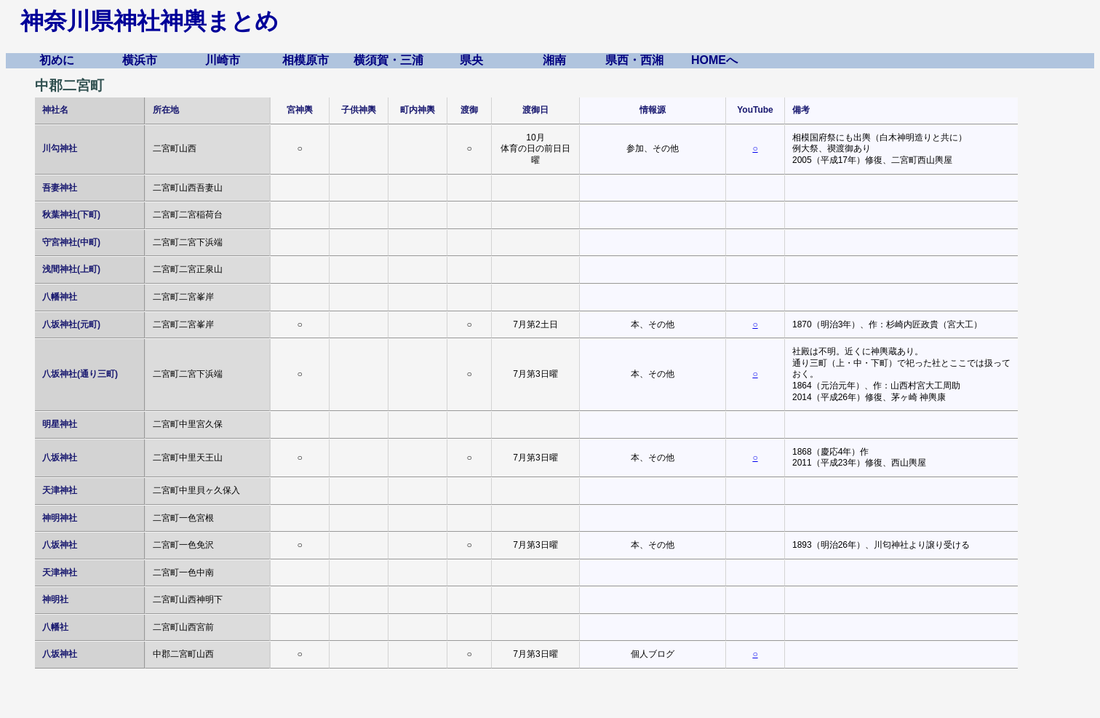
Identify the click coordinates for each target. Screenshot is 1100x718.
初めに (56, 60)
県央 (471, 60)
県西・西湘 (634, 60)
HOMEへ (714, 60)
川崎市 (222, 60)
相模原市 (305, 60)
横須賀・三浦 (388, 60)
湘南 (554, 60)
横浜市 (139, 60)
